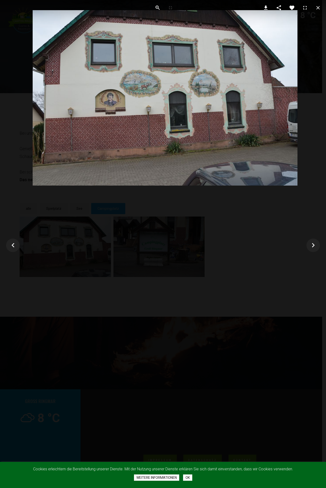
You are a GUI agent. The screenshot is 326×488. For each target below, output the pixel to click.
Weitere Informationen (156, 478)
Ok (187, 478)
